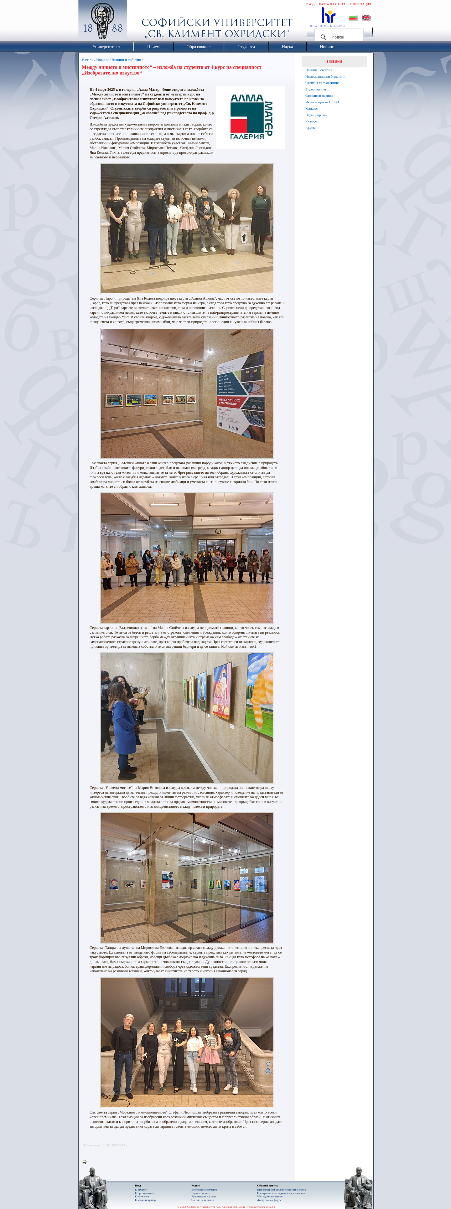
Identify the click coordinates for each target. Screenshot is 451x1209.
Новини (102, 60)
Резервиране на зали (203, 1196)
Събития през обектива (322, 83)
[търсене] (338, 37)
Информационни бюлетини (325, 76)
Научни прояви (316, 115)
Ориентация (360, 4)
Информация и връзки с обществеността (281, 1189)
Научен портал (200, 1193)
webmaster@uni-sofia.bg (260, 1206)
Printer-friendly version (86, 1162)
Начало (87, 60)
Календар (312, 121)
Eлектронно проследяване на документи (281, 1193)
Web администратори (270, 1196)
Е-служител (142, 1196)
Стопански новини (319, 95)
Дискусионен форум (269, 1199)
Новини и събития (126, 60)
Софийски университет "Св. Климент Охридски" (138, 22)
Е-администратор (145, 1199)
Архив (310, 128)
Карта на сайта (332, 4)
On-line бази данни (202, 1199)
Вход (310, 4)
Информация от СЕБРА (322, 102)
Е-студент (141, 1189)
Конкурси (312, 108)
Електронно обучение (204, 1189)
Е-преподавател (144, 1193)
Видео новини (315, 89)
